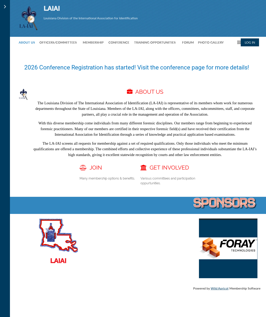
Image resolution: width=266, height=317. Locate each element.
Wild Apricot (220, 288)
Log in (250, 42)
